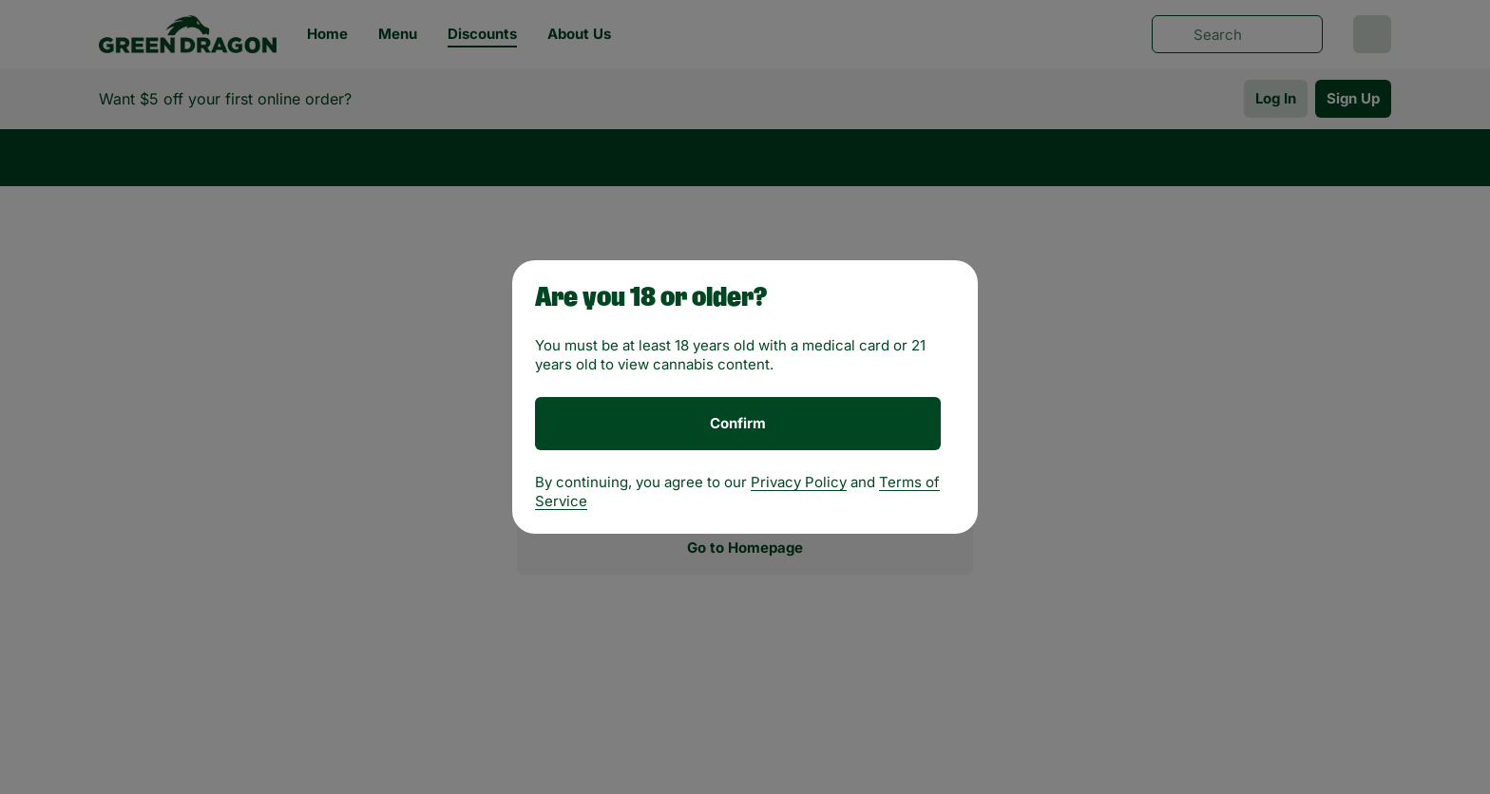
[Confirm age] (738, 423)
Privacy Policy (799, 482)
